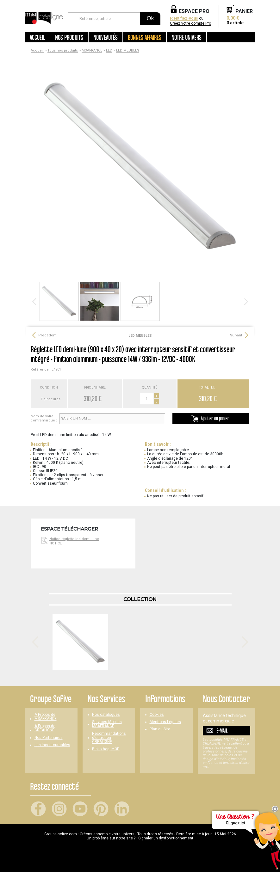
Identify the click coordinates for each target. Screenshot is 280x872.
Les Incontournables (52, 745)
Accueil (37, 37)
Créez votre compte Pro (190, 23)
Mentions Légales (165, 722)
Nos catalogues (106, 715)
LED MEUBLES (127, 50)
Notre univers (186, 37)
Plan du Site (160, 729)
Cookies (157, 715)
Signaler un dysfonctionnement (165, 838)
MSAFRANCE (92, 50)
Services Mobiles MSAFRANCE (107, 724)
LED (109, 50)
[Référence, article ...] (104, 18)
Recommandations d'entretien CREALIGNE (109, 738)
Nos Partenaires (48, 738)
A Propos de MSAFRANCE (45, 717)
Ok (150, 18)
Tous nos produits (62, 50)
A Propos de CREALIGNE (44, 728)
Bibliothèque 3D (106, 749)
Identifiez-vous (184, 18)
